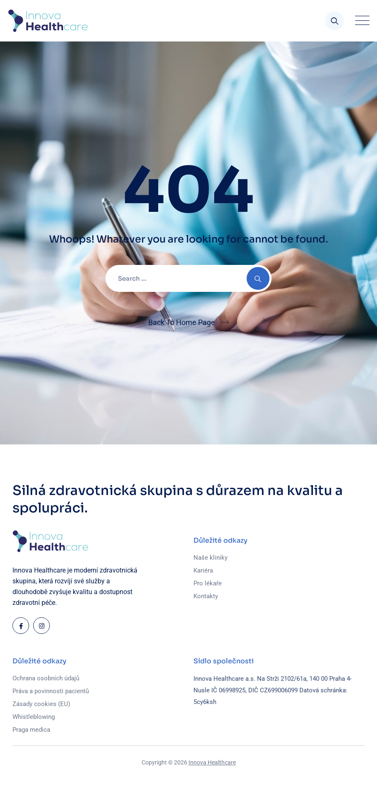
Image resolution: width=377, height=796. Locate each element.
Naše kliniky (210, 557)
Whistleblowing (33, 717)
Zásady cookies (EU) (41, 704)
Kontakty (205, 596)
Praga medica (31, 729)
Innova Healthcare (212, 762)
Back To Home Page (181, 322)
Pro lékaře (207, 583)
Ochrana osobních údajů (45, 678)
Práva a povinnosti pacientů (50, 691)
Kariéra (203, 570)
